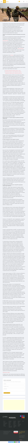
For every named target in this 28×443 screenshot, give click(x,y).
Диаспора (14, 424)
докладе (12, 55)
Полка (4, 423)
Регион (14, 425)
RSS (19, 435)
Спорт (9, 426)
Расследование (5, 424)
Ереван (19, 423)
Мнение (19, 427)
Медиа (14, 428)
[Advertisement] (14, 406)
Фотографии (19, 425)
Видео (23, 422)
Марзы (9, 424)
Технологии (14, 426)
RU (19, 1)
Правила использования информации (22, 434)
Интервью (19, 426)
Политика (4, 427)
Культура (10, 425)
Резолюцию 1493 (5, 40)
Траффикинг (14, 427)
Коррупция (19, 422)
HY (17, 1)
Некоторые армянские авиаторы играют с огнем (12, 70)
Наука (18, 424)
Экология (10, 423)
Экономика (10, 422)
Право (4, 426)
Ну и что (4, 422)
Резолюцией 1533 (20, 48)
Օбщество (4, 425)
